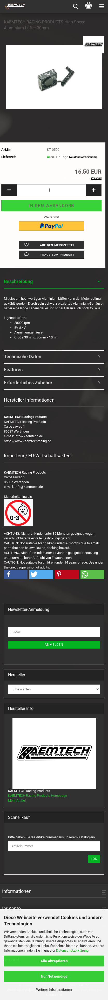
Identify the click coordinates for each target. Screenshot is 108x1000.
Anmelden (54, 644)
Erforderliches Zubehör (28, 382)
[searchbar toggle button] (75, 6)
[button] (9, 190)
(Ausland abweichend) (83, 157)
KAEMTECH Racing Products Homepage (37, 796)
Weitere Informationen (54, 990)
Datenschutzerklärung (72, 950)
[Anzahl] (51, 190)
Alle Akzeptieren (54, 961)
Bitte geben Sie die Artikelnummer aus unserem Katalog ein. (52, 837)
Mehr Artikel (17, 800)
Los (94, 859)
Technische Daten (22, 356)
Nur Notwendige (54, 976)
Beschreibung (18, 281)
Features (13, 369)
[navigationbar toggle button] (101, 6)
